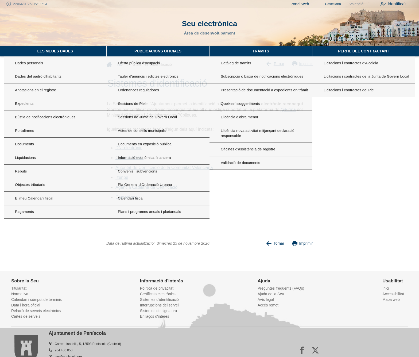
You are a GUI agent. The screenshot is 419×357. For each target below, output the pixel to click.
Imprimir (302, 64)
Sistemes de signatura (158, 311)
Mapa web (391, 299)
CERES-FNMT (129, 157)
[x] (315, 350)
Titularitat (18, 288)
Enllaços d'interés (154, 316)
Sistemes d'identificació (159, 299)
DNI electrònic (128, 147)
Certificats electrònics (158, 294)
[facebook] (302, 350)
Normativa (19, 294)
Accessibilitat (393, 294)
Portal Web (293, 4)
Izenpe (121, 177)
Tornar (275, 64)
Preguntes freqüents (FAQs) (281, 288)
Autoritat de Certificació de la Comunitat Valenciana (164, 167)
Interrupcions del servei (159, 305)
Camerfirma (126, 197)
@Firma (288, 109)
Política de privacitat (156, 288)
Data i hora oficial (25, 305)
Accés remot (268, 305)
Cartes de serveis (25, 316)
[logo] (37, 27)
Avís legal (266, 299)
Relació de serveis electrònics (36, 311)
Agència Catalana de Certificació (146, 187)
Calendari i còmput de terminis (36, 299)
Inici (114, 64)
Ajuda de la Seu (271, 294)
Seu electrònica (209, 24)
